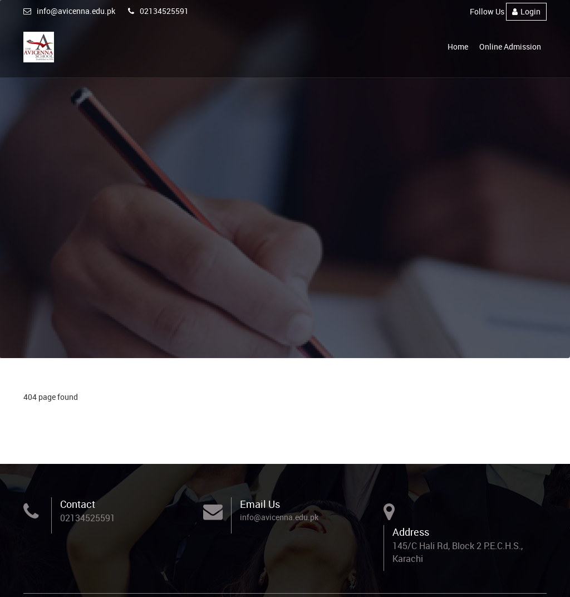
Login (526, 11)
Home (458, 46)
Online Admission (510, 46)
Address (410, 532)
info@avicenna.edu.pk (69, 11)
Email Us (260, 504)
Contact (77, 504)
